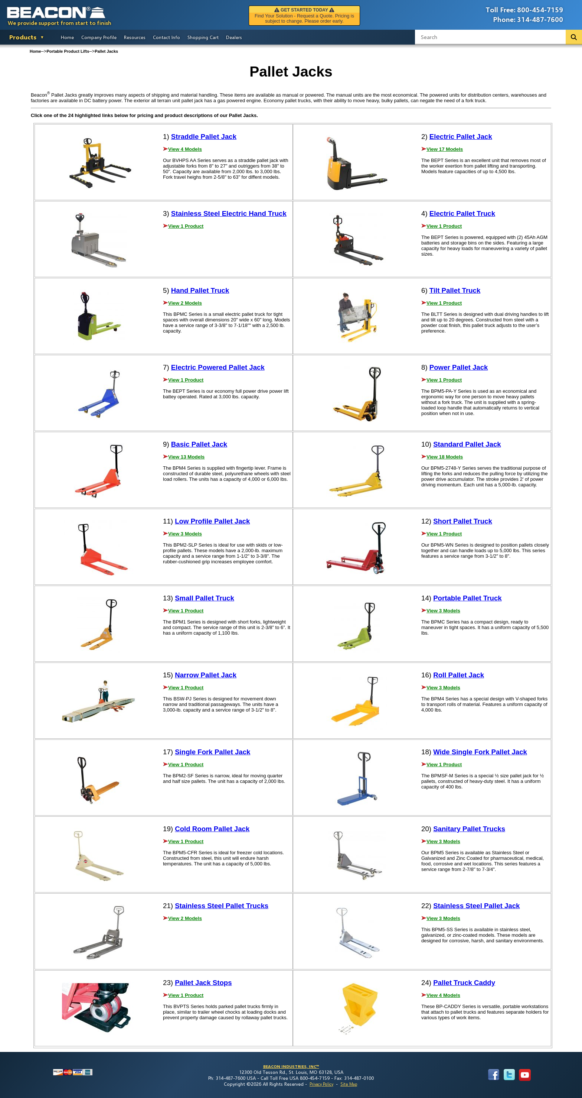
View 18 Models (444, 457)
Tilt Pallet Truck (455, 290)
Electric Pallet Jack (460, 136)
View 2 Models (185, 303)
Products (22, 37)
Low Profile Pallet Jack (212, 521)
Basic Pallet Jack (199, 444)
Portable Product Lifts (67, 51)
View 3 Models (185, 534)
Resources (135, 37)
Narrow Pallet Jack (205, 675)
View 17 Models (444, 149)
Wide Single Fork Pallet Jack (480, 752)
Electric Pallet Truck (462, 213)
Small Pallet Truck (204, 598)
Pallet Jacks (106, 51)
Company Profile (99, 37)
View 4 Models (185, 149)
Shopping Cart (203, 37)
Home (67, 37)
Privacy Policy (321, 1084)
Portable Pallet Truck (467, 598)
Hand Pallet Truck (200, 290)
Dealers (234, 37)
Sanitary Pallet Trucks (469, 829)
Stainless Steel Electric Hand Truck (229, 213)
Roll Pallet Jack (458, 675)
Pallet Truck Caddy (464, 983)
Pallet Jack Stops (203, 983)
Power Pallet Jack (458, 367)
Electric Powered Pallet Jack (218, 367)
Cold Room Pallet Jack (212, 829)
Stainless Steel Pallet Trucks (221, 906)
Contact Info (166, 37)
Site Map (348, 1084)
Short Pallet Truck (462, 521)
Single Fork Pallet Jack (212, 752)
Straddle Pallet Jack (203, 136)
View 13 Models (186, 457)
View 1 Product (185, 226)
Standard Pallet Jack (467, 444)
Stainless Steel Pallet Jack (476, 906)
